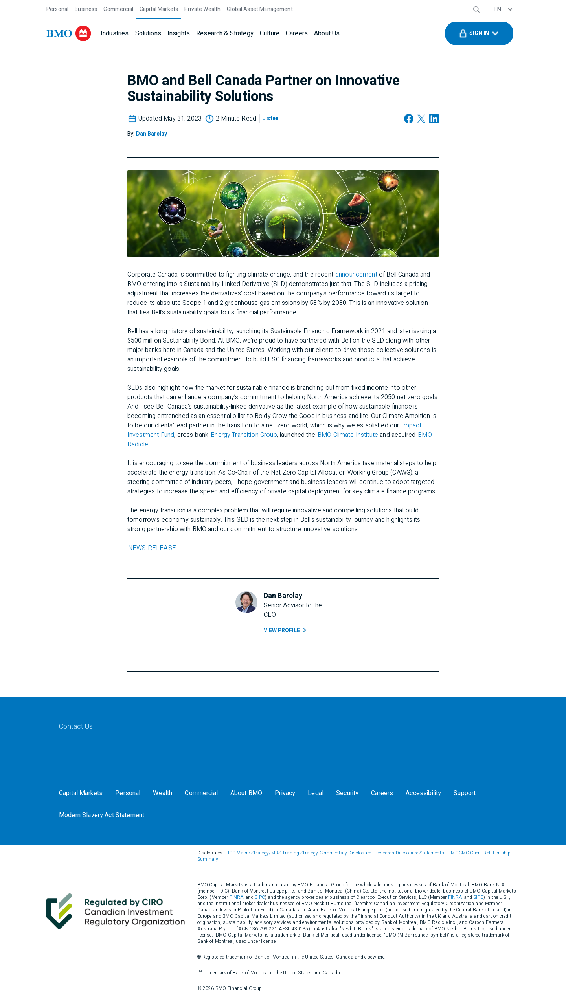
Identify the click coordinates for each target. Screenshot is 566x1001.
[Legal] (315, 793)
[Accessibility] (423, 793)
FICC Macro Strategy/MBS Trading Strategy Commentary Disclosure (298, 852)
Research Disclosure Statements (409, 852)
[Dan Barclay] (151, 134)
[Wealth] (162, 793)
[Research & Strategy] (225, 33)
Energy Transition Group (244, 435)
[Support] (465, 793)
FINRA (237, 897)
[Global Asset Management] (259, 8)
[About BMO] (246, 793)
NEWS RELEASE (152, 548)
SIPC (260, 897)
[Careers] (297, 33)
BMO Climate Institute (348, 435)
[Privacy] (285, 793)
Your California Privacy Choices (199, 815)
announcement (356, 274)
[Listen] (270, 118)
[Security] (347, 793)
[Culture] (270, 33)
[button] (479, 33)
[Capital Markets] (159, 8)
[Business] (86, 8)
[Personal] (57, 8)
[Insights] (178, 33)
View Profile (286, 630)
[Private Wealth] (202, 8)
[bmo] (68, 33)
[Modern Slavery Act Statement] (101, 815)
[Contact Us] (76, 727)
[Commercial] (118, 8)
